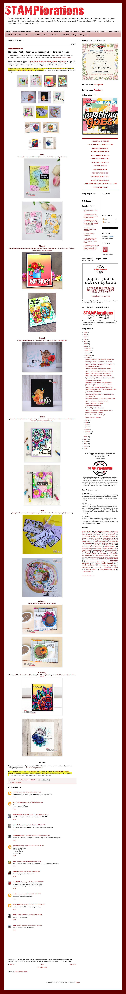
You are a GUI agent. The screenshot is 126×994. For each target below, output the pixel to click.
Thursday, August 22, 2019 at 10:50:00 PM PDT (29, 861)
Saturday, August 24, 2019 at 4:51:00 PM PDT (29, 894)
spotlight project (111, 567)
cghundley (16, 845)
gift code (59, 68)
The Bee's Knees (87, 555)
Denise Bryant (17, 904)
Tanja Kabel (112, 553)
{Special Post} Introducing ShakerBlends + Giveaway (99, 371)
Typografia (105, 557)
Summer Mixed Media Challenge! (94, 412)
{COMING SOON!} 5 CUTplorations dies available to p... (100, 359)
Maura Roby (85, 546)
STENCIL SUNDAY (100, 166)
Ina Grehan (97, 543)
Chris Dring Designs (96, 538)
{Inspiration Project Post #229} (93, 391)
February (87, 431)
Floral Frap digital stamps (26, 340)
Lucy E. (15, 802)
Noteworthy (56, 513)
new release (102, 565)
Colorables (90, 539)
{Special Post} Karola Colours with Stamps (96, 401)
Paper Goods (86, 550)
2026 (85, 332)
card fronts (101, 558)
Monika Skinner (109, 546)
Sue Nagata (103, 553)
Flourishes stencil (52, 340)
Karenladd (15, 825)
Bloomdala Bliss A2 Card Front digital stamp (23, 419)
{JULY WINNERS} (90, 396)
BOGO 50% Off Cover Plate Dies (45, 35)
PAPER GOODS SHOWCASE (100, 159)
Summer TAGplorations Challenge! (94, 403)
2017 (85, 439)
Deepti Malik (86, 541)
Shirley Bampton (113, 552)
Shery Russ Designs (98, 552)
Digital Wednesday (16, 782)
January (87, 434)
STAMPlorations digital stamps (62, 57)
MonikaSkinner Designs (87, 548)
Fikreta (14, 914)
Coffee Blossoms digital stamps (57, 157)
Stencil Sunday (91, 553)
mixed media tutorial (104, 563)
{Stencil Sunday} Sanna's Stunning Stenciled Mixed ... (99, 385)
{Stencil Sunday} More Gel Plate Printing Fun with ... (98, 368)
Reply (14, 797)
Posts (105, 219)
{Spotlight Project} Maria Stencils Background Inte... (98, 373)
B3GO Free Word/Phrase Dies (18, 35)
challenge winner (112, 558)
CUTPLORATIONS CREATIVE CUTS (100, 144)
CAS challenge (87, 534)
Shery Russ (86, 552)
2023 (85, 337)
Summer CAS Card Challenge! (93, 417)
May (86, 424)
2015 (85, 443)
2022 (85, 339)
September (88, 355)
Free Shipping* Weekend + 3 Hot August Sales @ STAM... (100, 398)
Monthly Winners (72, 31)
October (87, 353)
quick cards (98, 567)
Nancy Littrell (97, 548)
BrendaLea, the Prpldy (19, 835)
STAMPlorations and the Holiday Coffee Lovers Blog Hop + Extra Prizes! (91, 216)
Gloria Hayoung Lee (113, 541)
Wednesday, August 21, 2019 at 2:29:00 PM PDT (36, 814)
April (86, 427)
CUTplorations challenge (108, 536)
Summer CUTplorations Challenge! (94, 408)
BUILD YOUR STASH (100, 187)
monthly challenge (88, 565)
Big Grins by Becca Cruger (109, 533)
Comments (106, 222)
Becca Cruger (94, 533)
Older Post (73, 964)
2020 (85, 344)
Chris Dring (85, 538)
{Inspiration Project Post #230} (93, 380)
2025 (85, 334)
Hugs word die (62, 340)
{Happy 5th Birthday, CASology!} (89, 234)
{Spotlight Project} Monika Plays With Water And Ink (98, 387)
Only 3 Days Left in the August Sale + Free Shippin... (99, 361)
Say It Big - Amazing (66, 513)
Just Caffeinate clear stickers (62, 675)
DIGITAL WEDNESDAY (100, 148)
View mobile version (42, 967)
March (87, 429)
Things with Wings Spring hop (102, 555)
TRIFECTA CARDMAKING (100, 180)
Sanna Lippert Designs (110, 550)
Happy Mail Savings (90, 31)
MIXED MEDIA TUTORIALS (100, 155)
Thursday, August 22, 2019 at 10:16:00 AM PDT (31, 845)
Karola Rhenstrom (86, 545)
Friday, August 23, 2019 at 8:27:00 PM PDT (32, 882)
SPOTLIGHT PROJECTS (100, 162)
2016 (85, 441)
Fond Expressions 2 (41, 340)
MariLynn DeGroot (98, 545)
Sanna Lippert (98, 550)
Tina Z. (14, 925)
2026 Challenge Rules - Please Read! (28, 31)
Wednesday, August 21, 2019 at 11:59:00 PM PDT (32, 825)
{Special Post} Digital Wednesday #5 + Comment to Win (99, 378)
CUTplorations (111, 534)
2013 (85, 448)
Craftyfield (97, 540)
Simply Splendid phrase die (44, 421)
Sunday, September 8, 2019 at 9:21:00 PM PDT (29, 925)
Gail (14, 792)
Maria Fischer (110, 545)
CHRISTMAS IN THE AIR (100, 141)
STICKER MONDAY (100, 169)
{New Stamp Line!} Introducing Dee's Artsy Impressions (90, 229)
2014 (85, 446)
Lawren (15, 871)
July (86, 420)
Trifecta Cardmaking (95, 557)
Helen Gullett (88, 543)
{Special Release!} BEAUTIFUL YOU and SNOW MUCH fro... (101, 389)
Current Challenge (54, 31)
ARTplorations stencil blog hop (103, 531)
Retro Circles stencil (63, 248)
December (88, 348)
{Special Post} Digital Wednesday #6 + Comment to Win (99, 364)
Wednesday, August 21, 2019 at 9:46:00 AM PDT (30, 802)
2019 (85, 346)
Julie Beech (114, 543)
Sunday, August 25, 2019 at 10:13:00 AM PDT (33, 904)
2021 (85, 341)
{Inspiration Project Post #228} (93, 405)
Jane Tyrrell (105, 543)
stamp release (91, 569)
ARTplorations (86, 531)
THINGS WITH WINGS (100, 173)
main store (30, 70)
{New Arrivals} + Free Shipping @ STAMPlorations (98, 382)
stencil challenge (86, 571)
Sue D (14, 894)
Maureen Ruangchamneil (96, 546)
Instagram (98, 84)
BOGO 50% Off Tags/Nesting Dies (75, 35)
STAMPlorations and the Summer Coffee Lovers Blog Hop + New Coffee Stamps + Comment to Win (91, 223)
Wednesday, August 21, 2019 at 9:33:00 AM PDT (28, 792)
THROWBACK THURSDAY (100, 176)
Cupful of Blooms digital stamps (46, 248)
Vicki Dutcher (114, 557)
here (61, 65)
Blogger (78, 982)
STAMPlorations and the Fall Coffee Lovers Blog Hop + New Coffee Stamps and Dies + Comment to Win (91, 248)
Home (8, 31)
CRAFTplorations (100, 534)
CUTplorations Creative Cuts (90, 536)
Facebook (98, 90)
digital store (21, 70)
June (86, 422)
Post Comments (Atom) (21, 971)
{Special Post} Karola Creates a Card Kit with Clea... (98, 375)
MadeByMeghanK (17, 814)
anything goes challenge (90, 558)
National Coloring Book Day (110, 548)
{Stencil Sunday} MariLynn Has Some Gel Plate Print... (99, 394)
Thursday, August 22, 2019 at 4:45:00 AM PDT (38, 835)
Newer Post (11, 964)
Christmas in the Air (107, 538)
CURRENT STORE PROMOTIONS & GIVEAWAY (100, 183)
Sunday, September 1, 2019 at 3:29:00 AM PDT (29, 914)
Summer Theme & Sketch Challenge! (95, 415)
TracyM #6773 (16, 882)
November (88, 350)
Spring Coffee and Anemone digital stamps (42, 603)
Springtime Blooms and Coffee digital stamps (26, 513)
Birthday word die (47, 250)
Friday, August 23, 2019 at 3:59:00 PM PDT (28, 871)
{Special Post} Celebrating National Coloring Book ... (99, 410)
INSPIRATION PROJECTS (100, 151)
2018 (85, 437)
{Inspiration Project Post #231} (93, 366)
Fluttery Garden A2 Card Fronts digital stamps (32, 157)
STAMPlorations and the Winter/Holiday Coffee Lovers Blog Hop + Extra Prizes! (90, 240)
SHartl (14, 861)
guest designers (101, 561)
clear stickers (89, 561)
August (87, 357)
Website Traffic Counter (88, 576)
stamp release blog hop (107, 569)
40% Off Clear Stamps (110, 31)
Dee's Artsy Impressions (109, 540)
